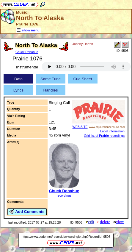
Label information (112, 131)
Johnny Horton (83, 44)
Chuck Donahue (26, 52)
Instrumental (27, 67)
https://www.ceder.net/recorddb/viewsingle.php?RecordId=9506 (66, 236)
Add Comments (27, 211)
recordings (64, 195)
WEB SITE (80, 127)
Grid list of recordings (104, 135)
